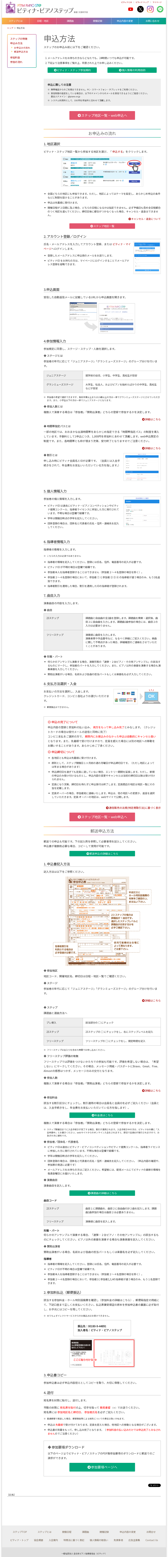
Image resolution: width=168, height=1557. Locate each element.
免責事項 (118, 1540)
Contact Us (152, 1540)
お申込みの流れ (22, 47)
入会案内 (53, 1540)
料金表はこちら (102, 1115)
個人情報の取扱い (99, 1540)
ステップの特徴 (18, 38)
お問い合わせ (152, 21)
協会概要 (38, 1540)
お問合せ (151, 1532)
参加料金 (15, 57)
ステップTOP (20, 1532)
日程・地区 (43, 21)
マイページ (157, 2)
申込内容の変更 (125, 21)
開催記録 (97, 21)
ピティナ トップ (142, 2)
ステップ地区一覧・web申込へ (102, 115)
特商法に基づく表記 (73, 1540)
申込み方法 (16, 43)
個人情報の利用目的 (132, 70)
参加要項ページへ (102, 1467)
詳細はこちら (151, 419)
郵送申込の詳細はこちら (102, 853)
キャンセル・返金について (144, 219)
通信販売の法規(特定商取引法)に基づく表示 (133, 808)
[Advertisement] (47, 1508)
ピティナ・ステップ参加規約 (72, 70)
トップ (10, 27)
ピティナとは (126, 2)
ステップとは (15, 21)
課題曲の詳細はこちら (102, 1193)
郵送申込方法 (21, 51)
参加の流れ (16, 62)
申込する (117, 151)
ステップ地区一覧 (102, 226)
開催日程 (66, 1532)
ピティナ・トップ (19, 1540)
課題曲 (70, 21)
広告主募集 (134, 1540)
